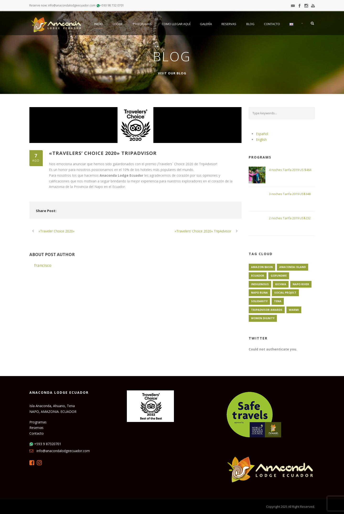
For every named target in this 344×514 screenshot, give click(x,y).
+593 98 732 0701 (112, 5)
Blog (250, 24)
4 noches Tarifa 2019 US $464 (290, 170)
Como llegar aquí (176, 24)
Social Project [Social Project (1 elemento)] (285, 292)
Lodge (118, 24)
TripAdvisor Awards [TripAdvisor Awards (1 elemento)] (266, 310)
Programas (142, 24)
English (261, 139)
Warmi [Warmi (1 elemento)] (294, 310)
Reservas (228, 24)
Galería (206, 24)
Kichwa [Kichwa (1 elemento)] (280, 284)
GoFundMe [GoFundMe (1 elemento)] (279, 275)
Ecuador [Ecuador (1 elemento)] (257, 275)
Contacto (272, 24)
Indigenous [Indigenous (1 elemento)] (260, 284)
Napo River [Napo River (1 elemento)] (301, 284)
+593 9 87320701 (47, 444)
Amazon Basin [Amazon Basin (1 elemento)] (262, 267)
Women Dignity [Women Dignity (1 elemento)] (262, 318)
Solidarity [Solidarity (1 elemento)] (259, 301)
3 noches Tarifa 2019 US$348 (290, 194)
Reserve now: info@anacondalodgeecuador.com (62, 5)
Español (262, 133)
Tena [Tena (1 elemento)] (277, 301)
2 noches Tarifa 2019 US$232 (290, 218)
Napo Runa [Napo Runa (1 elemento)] (259, 292)
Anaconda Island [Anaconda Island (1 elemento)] (292, 267)
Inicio (98, 24)
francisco (42, 265)
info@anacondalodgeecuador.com (63, 450)
